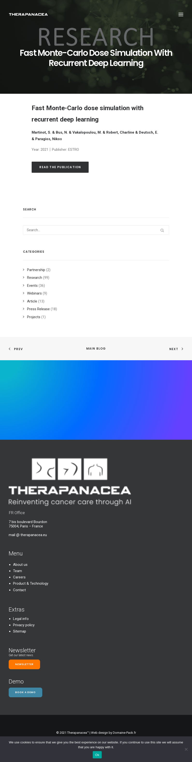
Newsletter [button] (24, 664)
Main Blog (96, 348)
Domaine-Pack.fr (124, 732)
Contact (19, 590)
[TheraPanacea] (28, 14)
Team (17, 571)
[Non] (186, 749)
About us (20, 564)
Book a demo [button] (25, 692)
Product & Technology (30, 583)
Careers (19, 577)
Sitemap (19, 631)
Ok (97, 755)
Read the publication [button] (60, 167)
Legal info (21, 619)
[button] (181, 14)
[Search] (96, 230)
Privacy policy (24, 625)
